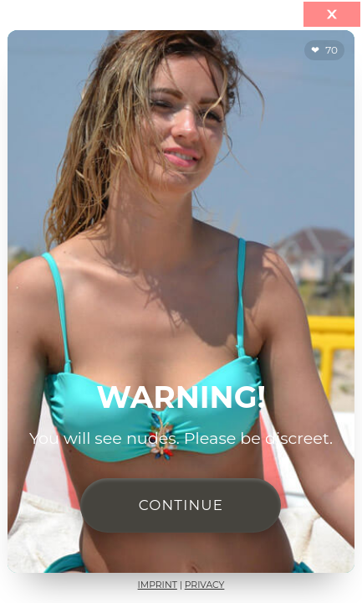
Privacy (205, 585)
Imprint (157, 585)
